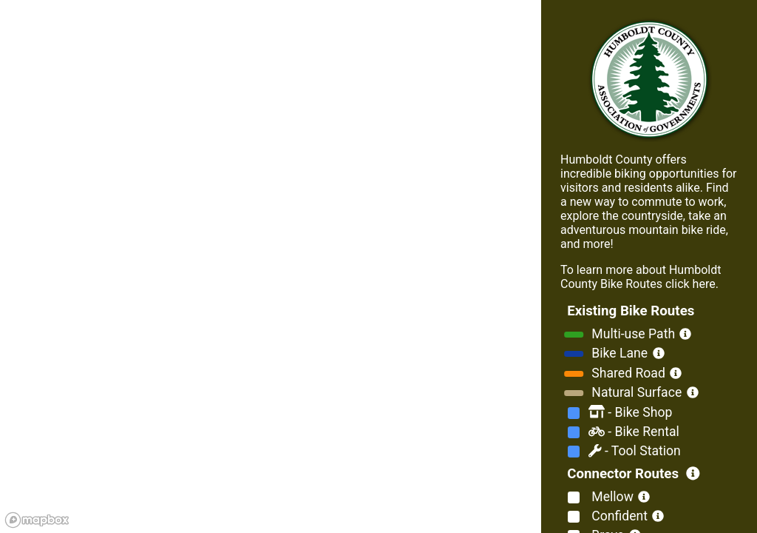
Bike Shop (630, 412)
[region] (270, 266)
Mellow (611, 496)
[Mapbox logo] (36, 520)
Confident (618, 516)
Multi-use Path (631, 333)
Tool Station (634, 450)
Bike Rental (633, 431)
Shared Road (626, 373)
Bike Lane (618, 353)
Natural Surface (635, 392)
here (703, 284)
